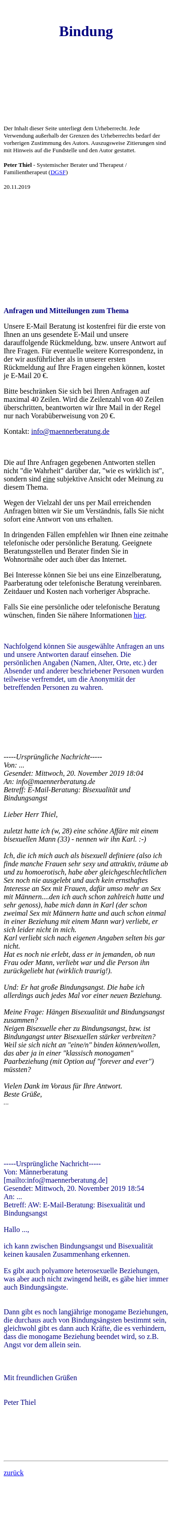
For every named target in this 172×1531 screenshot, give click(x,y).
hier (138, 615)
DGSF (58, 172)
